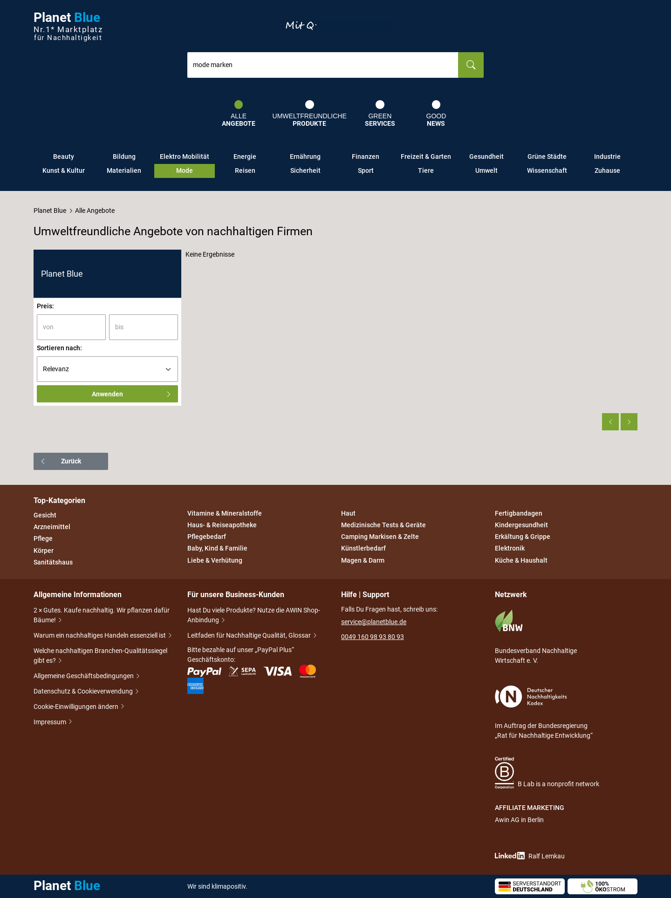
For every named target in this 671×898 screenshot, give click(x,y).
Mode (184, 170)
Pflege (43, 539)
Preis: (45, 306)
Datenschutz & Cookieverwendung (84, 692)
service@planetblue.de (373, 622)
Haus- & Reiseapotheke (222, 525)
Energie (244, 156)
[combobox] (323, 65)
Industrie (607, 156)
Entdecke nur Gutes (336, 26)
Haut (348, 513)
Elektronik (510, 548)
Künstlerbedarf (363, 548)
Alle (238, 113)
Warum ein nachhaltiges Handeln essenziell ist (100, 636)
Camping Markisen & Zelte (380, 536)
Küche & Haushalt (521, 560)
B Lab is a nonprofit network (547, 773)
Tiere (426, 170)
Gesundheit (486, 156)
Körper (44, 550)
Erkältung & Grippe (522, 536)
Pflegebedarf (206, 536)
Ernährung (305, 156)
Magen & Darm (362, 560)
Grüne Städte (547, 156)
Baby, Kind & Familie (217, 548)
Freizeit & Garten (426, 156)
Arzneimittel (52, 527)
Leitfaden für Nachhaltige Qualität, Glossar (249, 636)
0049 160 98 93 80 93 (372, 636)
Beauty (63, 156)
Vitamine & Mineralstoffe (224, 513)
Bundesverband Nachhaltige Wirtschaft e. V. (536, 636)
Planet (68, 26)
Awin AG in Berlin (519, 819)
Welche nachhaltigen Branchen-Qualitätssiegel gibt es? (100, 656)
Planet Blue (50, 210)
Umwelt (486, 170)
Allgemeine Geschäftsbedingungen (84, 676)
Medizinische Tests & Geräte (383, 525)
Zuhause (607, 170)
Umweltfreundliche (310, 113)
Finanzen (365, 156)
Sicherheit (305, 170)
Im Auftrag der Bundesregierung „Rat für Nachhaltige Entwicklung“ (544, 712)
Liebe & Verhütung (214, 560)
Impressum (51, 722)
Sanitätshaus (53, 562)
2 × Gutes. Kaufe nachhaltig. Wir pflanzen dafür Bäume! (102, 616)
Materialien (124, 170)
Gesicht (45, 515)
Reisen (245, 170)
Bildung (124, 156)
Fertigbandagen (518, 513)
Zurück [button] (60, 461)
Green (380, 113)
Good (436, 113)
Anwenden (132, 394)
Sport (366, 170)
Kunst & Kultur (63, 170)
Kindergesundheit (521, 525)
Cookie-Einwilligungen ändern (77, 707)
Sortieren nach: (59, 348)
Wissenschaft (547, 170)
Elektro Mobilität (184, 156)
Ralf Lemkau (530, 856)
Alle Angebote (95, 210)
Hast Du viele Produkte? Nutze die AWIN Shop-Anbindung (253, 616)
